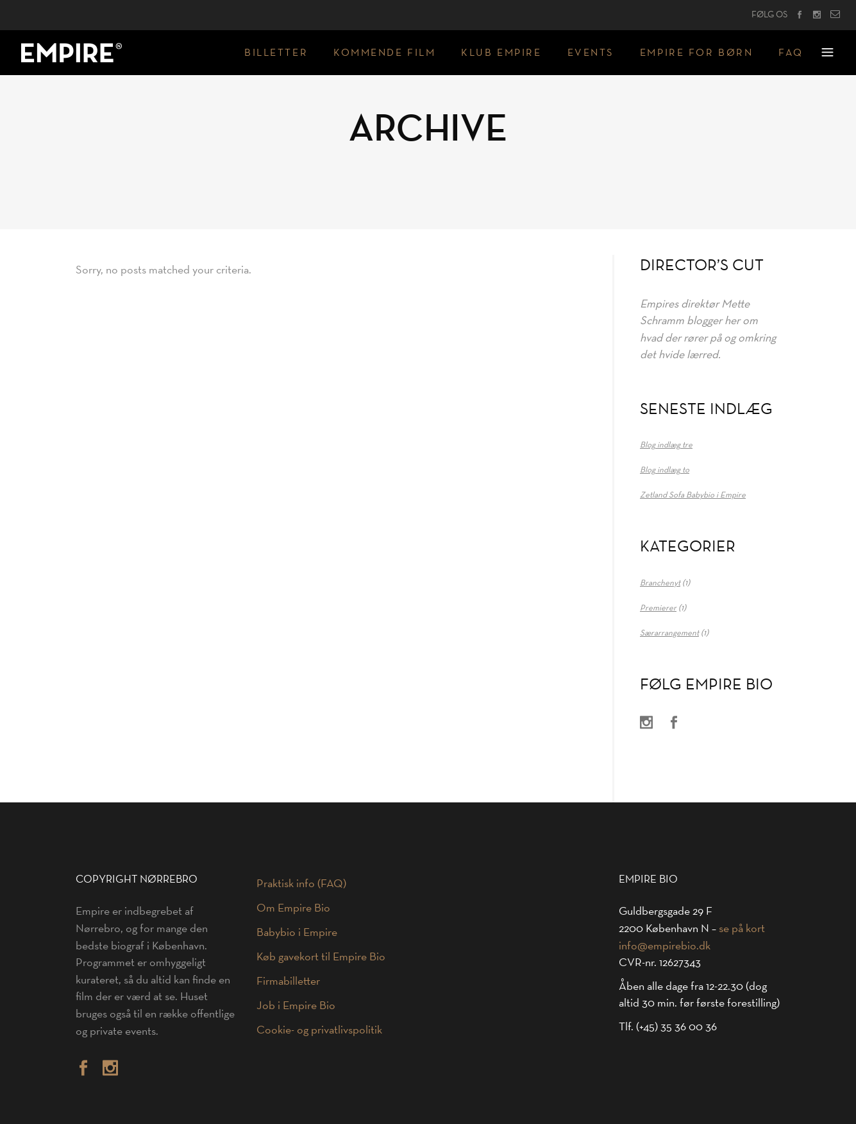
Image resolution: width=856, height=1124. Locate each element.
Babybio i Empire (296, 932)
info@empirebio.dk (664, 945)
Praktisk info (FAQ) (301, 883)
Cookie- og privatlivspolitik (319, 1030)
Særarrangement (669, 632)
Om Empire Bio (293, 908)
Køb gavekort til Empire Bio (320, 956)
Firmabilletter (288, 981)
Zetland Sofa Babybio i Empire (693, 494)
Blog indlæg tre (666, 444)
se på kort (742, 928)
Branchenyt (660, 582)
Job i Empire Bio (295, 1005)
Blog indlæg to (664, 469)
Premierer (658, 607)
